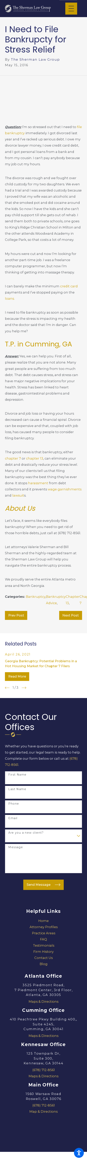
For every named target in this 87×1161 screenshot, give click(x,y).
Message (15, 847)
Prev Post (16, 615)
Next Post (70, 615)
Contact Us (43, 958)
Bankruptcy (35, 597)
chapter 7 (13, 458)
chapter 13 (34, 458)
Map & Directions (43, 1111)
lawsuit (18, 495)
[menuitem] (43, 921)
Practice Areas (43, 933)
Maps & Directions (43, 1001)
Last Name (17, 789)
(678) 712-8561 (43, 1070)
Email (12, 818)
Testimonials (43, 945)
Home (43, 921)
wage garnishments (64, 489)
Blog (44, 964)
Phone (13, 803)
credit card (69, 286)
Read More (17, 676)
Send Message (43, 885)
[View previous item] (7, 688)
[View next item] (24, 688)
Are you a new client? (26, 832)
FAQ (43, 939)
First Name (17, 774)
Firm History (43, 952)
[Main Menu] (71, 9)
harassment (38, 483)
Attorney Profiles (44, 927)
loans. (10, 298)
